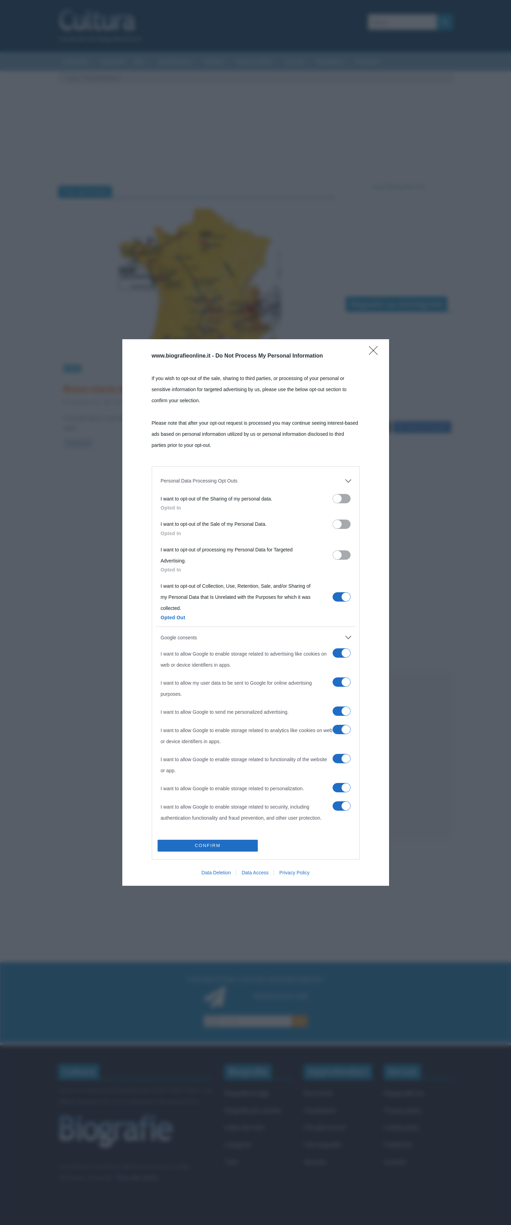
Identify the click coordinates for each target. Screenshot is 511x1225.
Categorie (237, 1144)
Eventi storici (254, 61)
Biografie (329, 61)
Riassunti (113, 61)
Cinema (213, 61)
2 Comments (166, 402)
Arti (139, 61)
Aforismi (366, 61)
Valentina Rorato (129, 402)
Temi (231, 1161)
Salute (294, 61)
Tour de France (303, 402)
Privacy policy (402, 1110)
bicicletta (205, 402)
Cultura (72, 78)
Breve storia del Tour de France (130, 389)
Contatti (395, 1161)
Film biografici (323, 1144)
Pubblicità (398, 1144)
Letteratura (174, 61)
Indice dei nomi (244, 1127)
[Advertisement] (399, 755)
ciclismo (232, 402)
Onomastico (320, 1110)
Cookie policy (401, 1127)
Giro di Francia (264, 402)
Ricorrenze (318, 1093)
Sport (72, 368)
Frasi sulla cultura (137, 1177)
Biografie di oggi (246, 1093)
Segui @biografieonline (399, 186)
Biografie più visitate (252, 1110)
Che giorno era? (325, 1127)
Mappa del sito (404, 1093)
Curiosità (75, 61)
